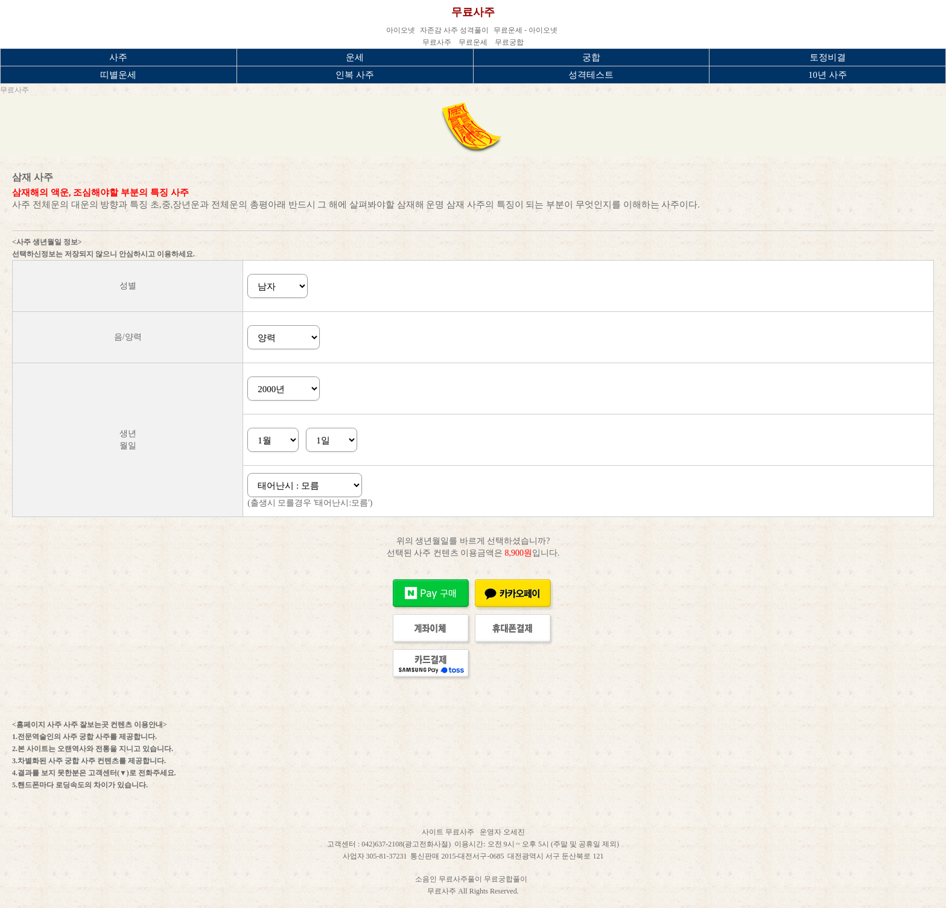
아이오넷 (400, 30)
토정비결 (828, 57)
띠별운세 (118, 75)
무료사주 (473, 12)
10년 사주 (827, 75)
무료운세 (473, 42)
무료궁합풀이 (506, 879)
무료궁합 (509, 42)
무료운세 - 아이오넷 (525, 30)
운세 (355, 57)
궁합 (591, 57)
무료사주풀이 (461, 879)
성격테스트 (591, 75)
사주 (118, 57)
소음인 (427, 879)
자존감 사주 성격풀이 (454, 30)
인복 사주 (354, 75)
